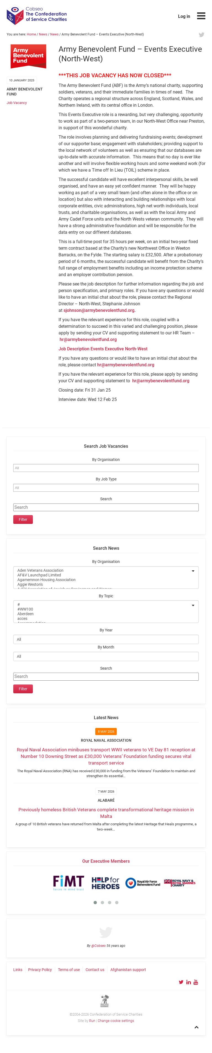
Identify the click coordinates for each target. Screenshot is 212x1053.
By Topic (106, 596)
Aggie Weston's (102, 584)
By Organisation (106, 459)
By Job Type (106, 479)
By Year (106, 630)
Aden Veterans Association (102, 570)
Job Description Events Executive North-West (103, 348)
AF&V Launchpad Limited (102, 575)
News (43, 34)
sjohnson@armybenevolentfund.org (98, 310)
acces (102, 618)
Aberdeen (102, 614)
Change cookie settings (116, 1021)
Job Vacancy (17, 103)
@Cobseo (98, 946)
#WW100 (102, 609)
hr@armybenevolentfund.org (88, 339)
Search (106, 499)
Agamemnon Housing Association (102, 580)
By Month (106, 647)
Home (31, 34)
